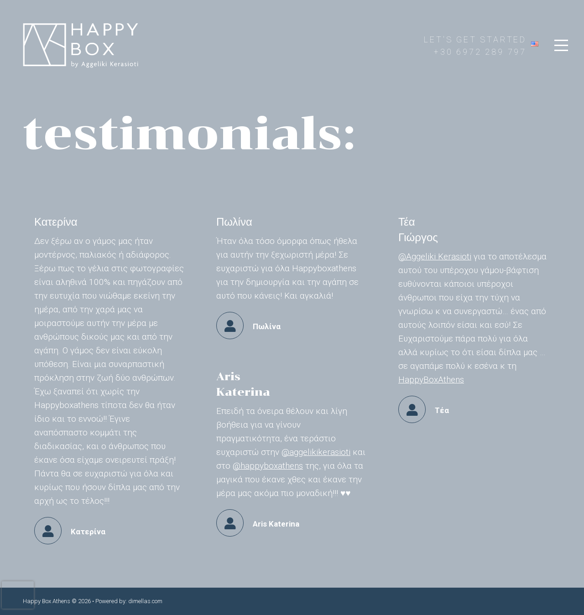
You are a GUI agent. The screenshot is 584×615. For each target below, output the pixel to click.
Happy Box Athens (46, 601)
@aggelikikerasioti (316, 452)
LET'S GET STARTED (475, 39)
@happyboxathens (268, 465)
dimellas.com (145, 601)
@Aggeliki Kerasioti (434, 256)
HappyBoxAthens (431, 379)
